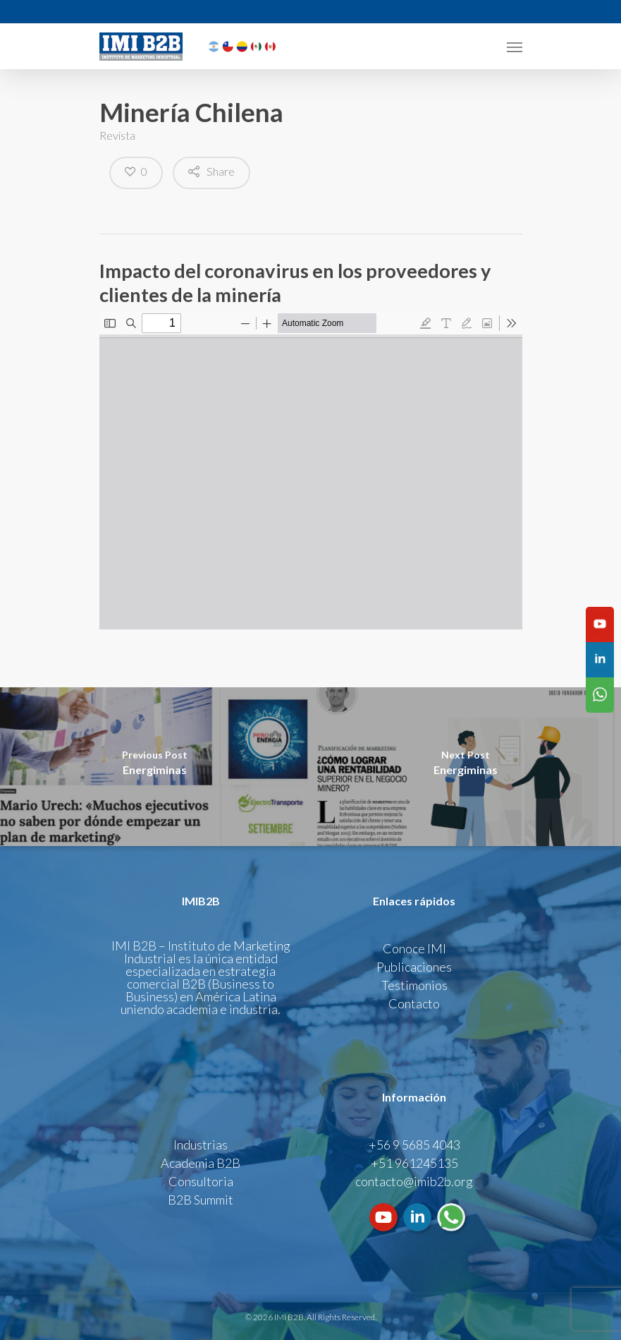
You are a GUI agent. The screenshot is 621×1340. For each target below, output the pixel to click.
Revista (117, 135)
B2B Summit (200, 1199)
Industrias (200, 1144)
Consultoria (200, 1181)
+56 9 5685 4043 (414, 1144)
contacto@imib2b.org (414, 1181)
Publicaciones (414, 966)
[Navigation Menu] (514, 47)
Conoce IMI (414, 948)
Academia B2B (200, 1163)
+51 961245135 (414, 1163)
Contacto (414, 1003)
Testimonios (414, 985)
